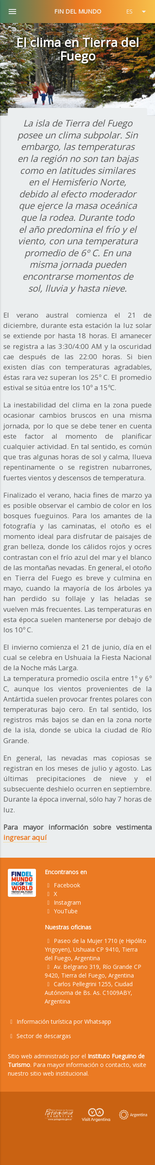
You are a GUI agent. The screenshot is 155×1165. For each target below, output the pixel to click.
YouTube (61, 911)
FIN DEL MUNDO (77, 11)
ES (137, 11)
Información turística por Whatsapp (60, 1021)
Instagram (63, 902)
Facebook (62, 885)
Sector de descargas (40, 1036)
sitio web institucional (59, 1073)
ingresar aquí (25, 837)
